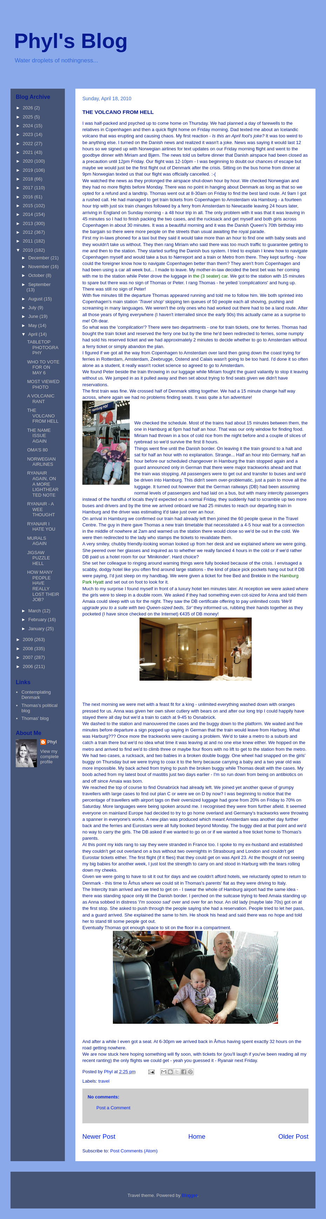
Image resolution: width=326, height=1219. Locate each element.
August (36, 298)
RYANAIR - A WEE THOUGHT (41, 509)
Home (196, 1136)
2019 (28, 170)
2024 (28, 125)
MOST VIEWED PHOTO (43, 384)
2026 (28, 107)
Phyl (52, 741)
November (39, 266)
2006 (28, 666)
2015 (28, 205)
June (34, 316)
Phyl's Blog (71, 41)
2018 (28, 179)
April (33, 334)
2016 (28, 196)
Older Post (293, 1136)
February (38, 619)
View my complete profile (49, 756)
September (39, 284)
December (39, 257)
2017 (28, 187)
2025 (28, 117)
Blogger (189, 1195)
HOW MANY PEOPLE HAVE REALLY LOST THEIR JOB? (43, 586)
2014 (28, 214)
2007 (28, 657)
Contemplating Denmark (36, 694)
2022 (28, 143)
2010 (28, 250)
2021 (28, 152)
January (37, 628)
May (33, 325)
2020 (28, 161)
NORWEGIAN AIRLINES (41, 461)
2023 (28, 134)
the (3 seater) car (210, 276)
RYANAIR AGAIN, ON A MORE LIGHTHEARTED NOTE (42, 483)
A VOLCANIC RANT (40, 398)
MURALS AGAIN (36, 541)
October (37, 275)
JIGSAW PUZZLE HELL (38, 558)
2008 (28, 648)
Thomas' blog (35, 718)
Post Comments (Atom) (134, 1150)
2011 (28, 241)
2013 (28, 223)
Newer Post (98, 1136)
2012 (28, 232)
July (33, 307)
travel (104, 1081)
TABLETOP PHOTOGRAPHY (42, 347)
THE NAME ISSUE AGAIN (38, 436)
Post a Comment (113, 1107)
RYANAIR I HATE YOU (41, 526)
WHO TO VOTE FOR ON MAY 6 (43, 367)
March (35, 610)
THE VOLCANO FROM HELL (42, 416)
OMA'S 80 (37, 449)
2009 (28, 639)
